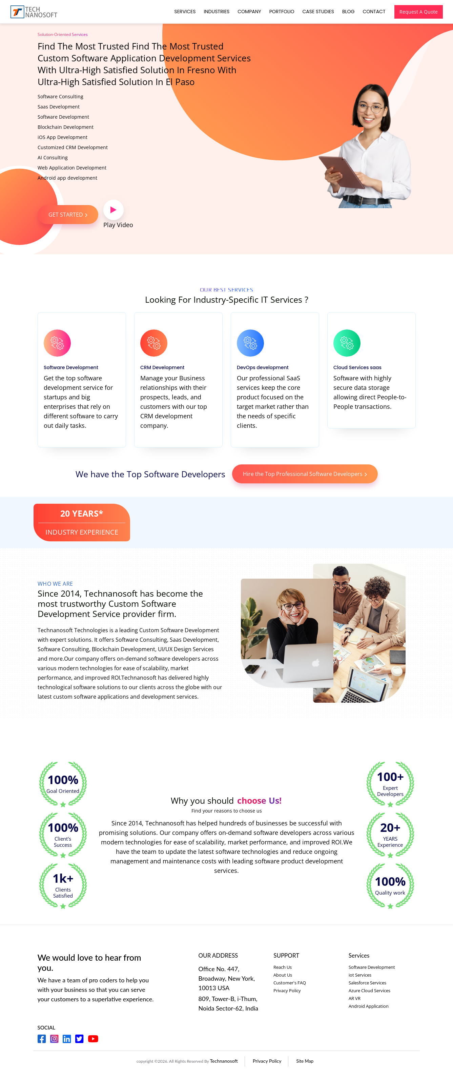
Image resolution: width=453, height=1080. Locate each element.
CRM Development (163, 367)
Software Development (63, 117)
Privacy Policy (287, 990)
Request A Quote (418, 11)
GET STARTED (67, 214)
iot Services (360, 975)
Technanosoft (224, 1061)
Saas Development (59, 106)
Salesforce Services (367, 983)
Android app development (67, 178)
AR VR (355, 998)
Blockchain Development (66, 127)
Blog (347, 11)
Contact (373, 11)
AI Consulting (53, 157)
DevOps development (264, 367)
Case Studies (317, 11)
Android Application (369, 1006)
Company (248, 11)
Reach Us (282, 967)
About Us (282, 975)
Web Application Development (72, 167)
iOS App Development (62, 137)
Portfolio (280, 11)
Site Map (305, 1061)
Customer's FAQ (289, 983)
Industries (216, 11)
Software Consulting (60, 96)
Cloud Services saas (358, 367)
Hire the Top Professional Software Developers (305, 474)
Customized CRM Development (73, 147)
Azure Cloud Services (369, 990)
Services (184, 11)
